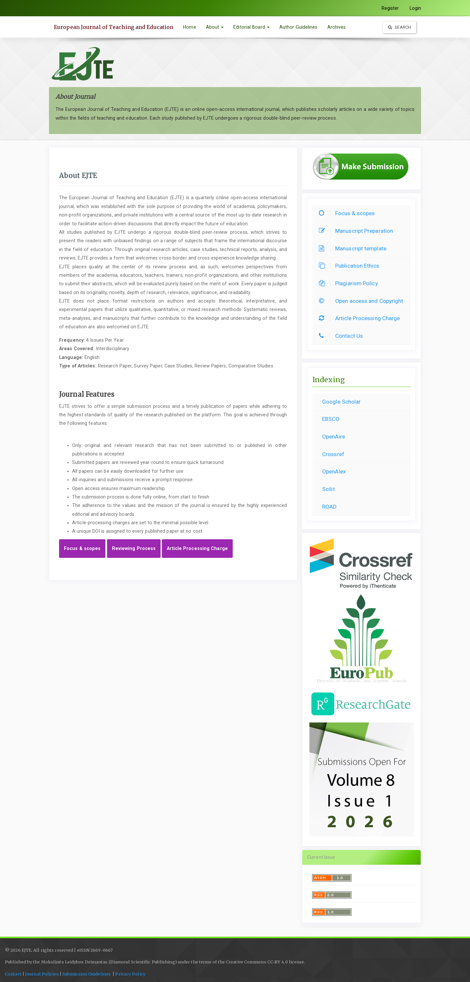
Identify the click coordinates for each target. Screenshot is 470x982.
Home (189, 27)
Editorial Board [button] (251, 27)
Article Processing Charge (197, 548)
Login (415, 8)
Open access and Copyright (362, 301)
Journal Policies (42, 974)
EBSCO (331, 419)
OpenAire (333, 436)
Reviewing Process (134, 548)
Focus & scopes (82, 548)
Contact (13, 974)
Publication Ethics (350, 265)
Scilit (328, 489)
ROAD (329, 506)
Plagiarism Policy (350, 283)
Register (390, 8)
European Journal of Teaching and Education (113, 27)
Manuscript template (354, 248)
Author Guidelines (298, 27)
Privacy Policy (130, 974)
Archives (336, 27)
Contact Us (342, 336)
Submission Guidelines (87, 974)
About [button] (215, 27)
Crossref (333, 454)
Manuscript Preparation (357, 231)
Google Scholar (341, 401)
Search (399, 27)
